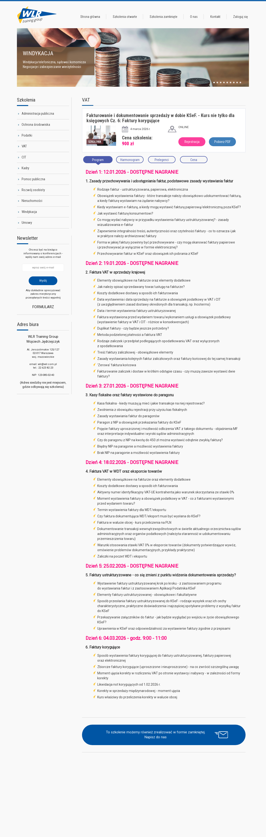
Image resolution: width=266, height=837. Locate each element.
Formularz (43, 307)
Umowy (27, 222)
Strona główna (90, 17)
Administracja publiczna (38, 113)
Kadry (25, 168)
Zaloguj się (240, 17)
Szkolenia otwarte (125, 17)
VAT (24, 146)
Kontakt (215, 17)
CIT (24, 157)
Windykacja (29, 212)
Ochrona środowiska (36, 124)
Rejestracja (192, 142)
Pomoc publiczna (33, 179)
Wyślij (43, 280)
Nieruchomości (32, 201)
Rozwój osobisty (33, 190)
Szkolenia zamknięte (163, 17)
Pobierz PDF (222, 142)
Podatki (27, 135)
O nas (194, 17)
